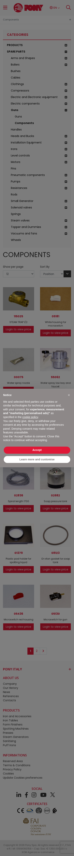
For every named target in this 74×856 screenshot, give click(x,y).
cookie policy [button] (30, 417)
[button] (69, 395)
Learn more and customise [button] (36, 459)
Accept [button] (37, 450)
